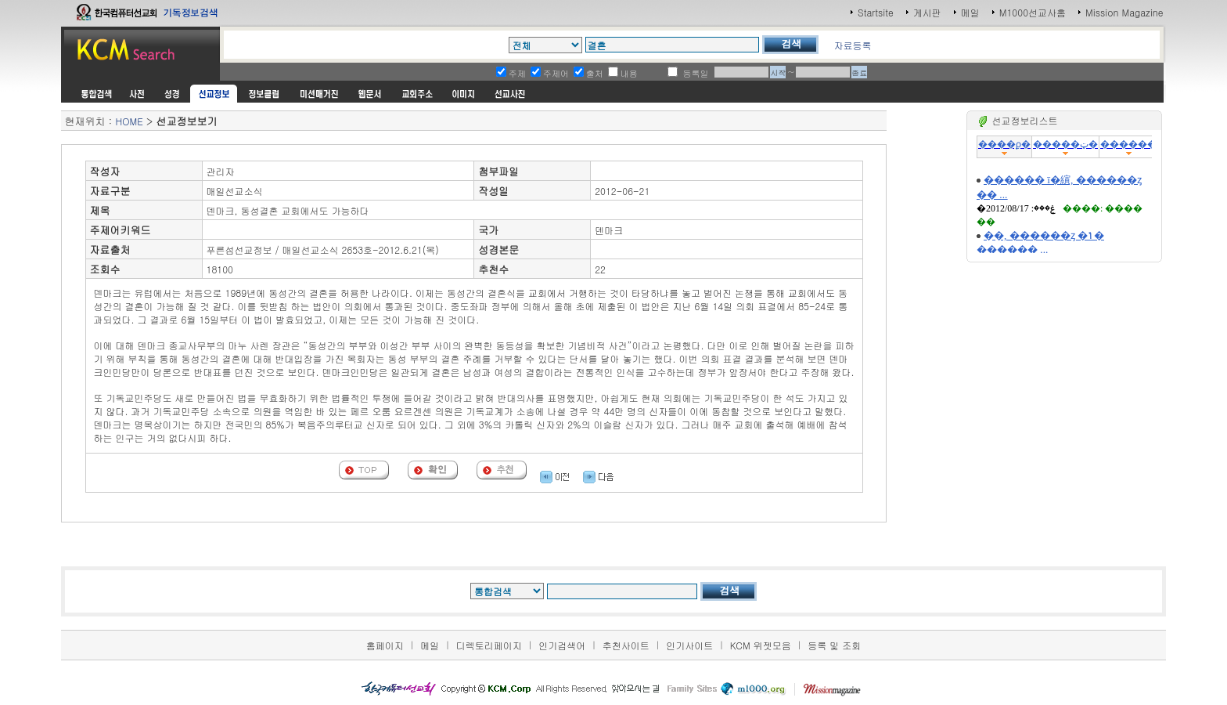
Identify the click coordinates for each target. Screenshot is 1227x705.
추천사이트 (626, 645)
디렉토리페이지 (489, 645)
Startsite (876, 12)
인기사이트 (689, 645)
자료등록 (852, 45)
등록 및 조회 (834, 645)
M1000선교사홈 (1032, 12)
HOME (128, 121)
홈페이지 (385, 645)
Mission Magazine (1124, 12)
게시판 (927, 12)
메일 (970, 12)
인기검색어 (561, 645)
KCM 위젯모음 (760, 645)
